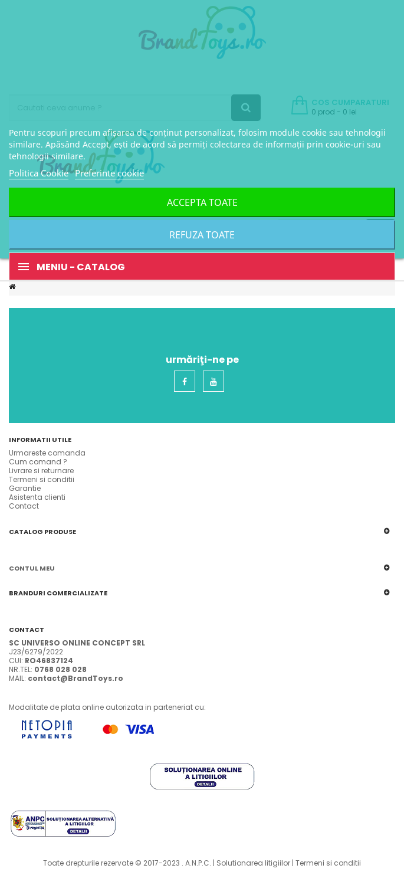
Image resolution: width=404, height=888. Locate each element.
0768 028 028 (60, 669)
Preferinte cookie (109, 173)
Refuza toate (202, 234)
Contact (24, 506)
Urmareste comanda (47, 453)
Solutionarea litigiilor (253, 863)
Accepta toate (202, 202)
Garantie (25, 488)
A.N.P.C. (198, 863)
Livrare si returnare (41, 471)
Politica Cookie (38, 173)
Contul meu (32, 568)
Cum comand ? (38, 462)
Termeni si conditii (41, 479)
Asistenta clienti (37, 497)
